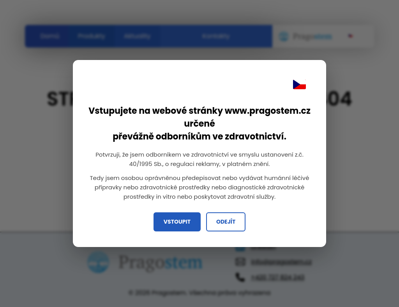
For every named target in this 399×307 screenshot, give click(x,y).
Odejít (225, 222)
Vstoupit (177, 222)
